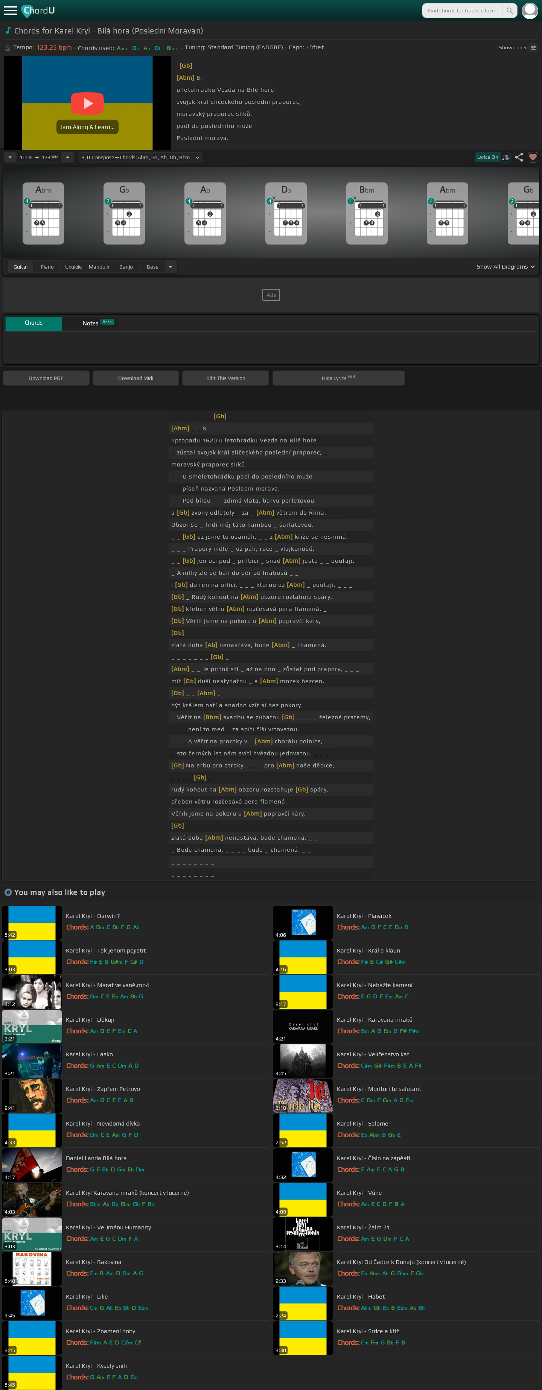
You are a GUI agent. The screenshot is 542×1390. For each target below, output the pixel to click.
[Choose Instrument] (170, 266)
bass (152, 267)
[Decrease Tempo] (10, 157)
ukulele (73, 267)
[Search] (509, 10)
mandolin (100, 267)
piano (47, 267)
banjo (126, 267)
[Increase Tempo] (67, 157)
